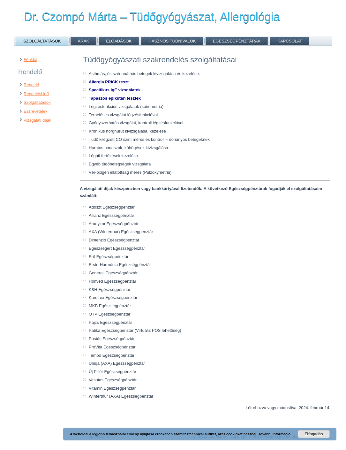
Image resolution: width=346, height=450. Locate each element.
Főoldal (30, 59)
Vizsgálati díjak (37, 120)
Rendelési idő (36, 93)
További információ (274, 434)
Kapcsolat (289, 41)
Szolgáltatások (42, 41)
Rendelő (31, 84)
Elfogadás (314, 434)
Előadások (119, 41)
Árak (83, 41)
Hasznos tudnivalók (172, 41)
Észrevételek (35, 111)
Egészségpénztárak (237, 41)
